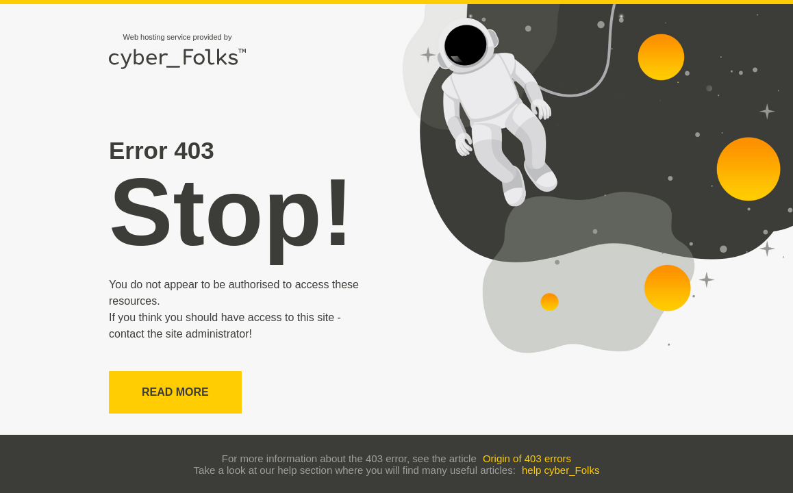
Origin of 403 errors (527, 458)
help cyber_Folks (560, 470)
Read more (175, 392)
